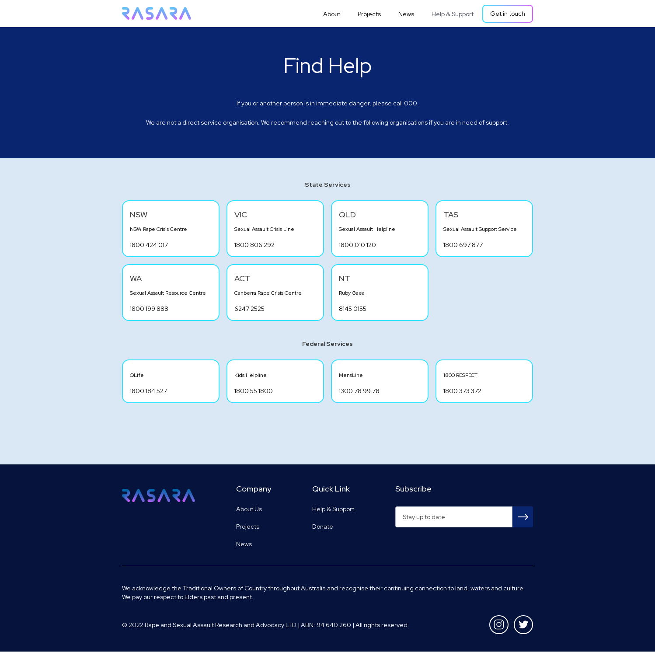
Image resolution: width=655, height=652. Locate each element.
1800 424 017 (149, 245)
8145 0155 (352, 309)
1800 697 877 (463, 245)
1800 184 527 (148, 391)
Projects (369, 14)
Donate (322, 526)
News (406, 14)
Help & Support (453, 14)
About (331, 14)
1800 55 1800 (253, 391)
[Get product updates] (453, 516)
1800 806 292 (254, 245)
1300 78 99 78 (359, 391)
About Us (249, 509)
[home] (156, 13)
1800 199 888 (149, 309)
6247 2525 (249, 309)
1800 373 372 (462, 391)
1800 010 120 (357, 245)
